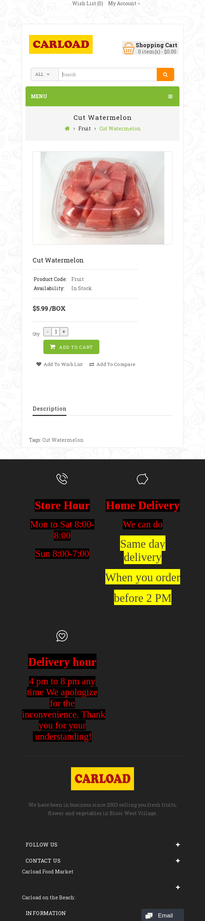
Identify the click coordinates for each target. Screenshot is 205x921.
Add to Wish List (59, 364)
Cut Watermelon (120, 128)
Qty (36, 334)
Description (49, 408)
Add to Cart (76, 347)
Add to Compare (112, 364)
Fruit (84, 128)
